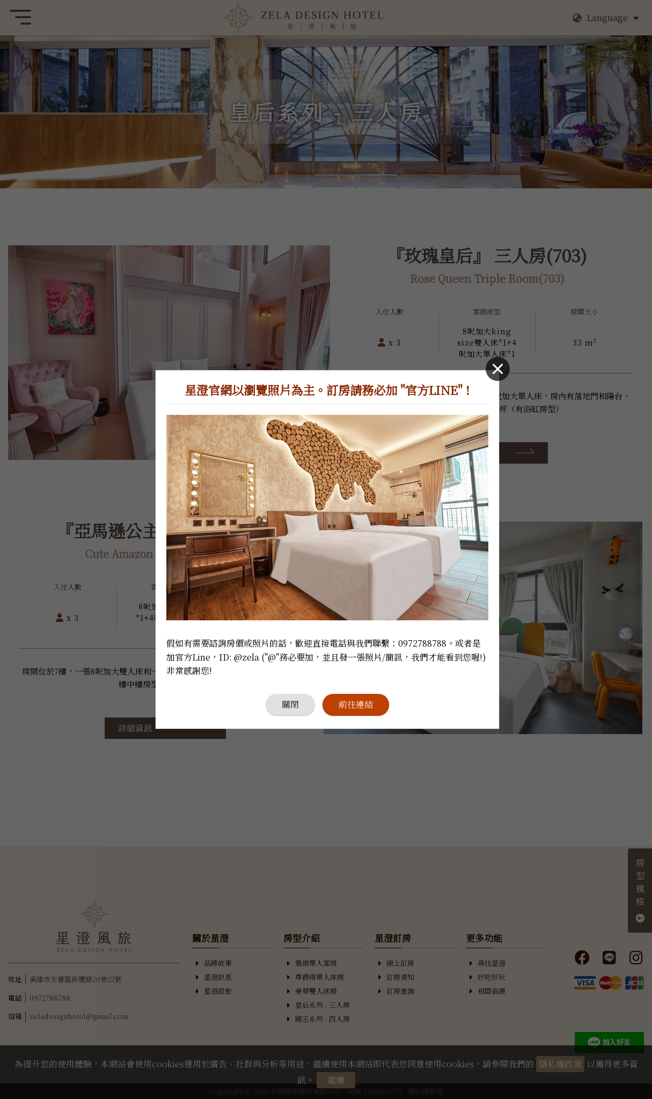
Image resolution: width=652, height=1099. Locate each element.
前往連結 (356, 704)
